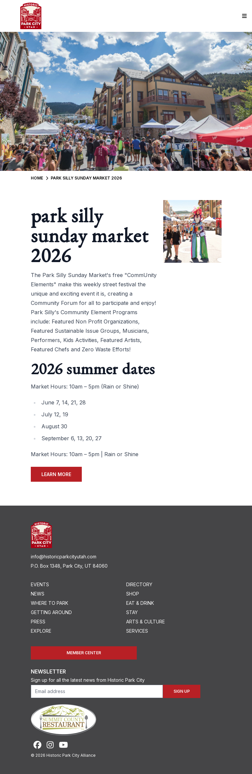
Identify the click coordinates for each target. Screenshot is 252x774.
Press (38, 621)
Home (37, 178)
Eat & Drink (140, 603)
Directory (139, 584)
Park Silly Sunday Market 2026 (86, 178)
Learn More (56, 474)
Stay (132, 612)
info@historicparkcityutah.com (63, 556)
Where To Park (49, 603)
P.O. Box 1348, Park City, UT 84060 (69, 566)
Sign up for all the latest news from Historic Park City (88, 680)
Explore (41, 631)
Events (40, 584)
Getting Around (51, 612)
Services (137, 631)
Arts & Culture (145, 621)
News (37, 594)
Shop (132, 594)
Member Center (84, 652)
